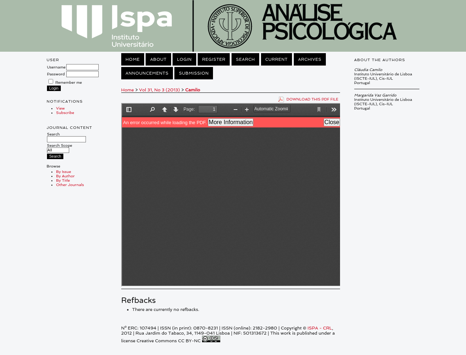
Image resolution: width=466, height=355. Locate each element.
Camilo (192, 89)
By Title (63, 180)
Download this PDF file (313, 99)
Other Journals (70, 184)
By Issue (63, 171)
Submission (194, 73)
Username (56, 67)
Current (276, 59)
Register (213, 59)
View (60, 108)
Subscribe (65, 112)
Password (56, 74)
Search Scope (59, 147)
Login (184, 59)
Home (133, 59)
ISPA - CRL (320, 328)
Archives (309, 59)
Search (66, 136)
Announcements (147, 73)
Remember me (68, 82)
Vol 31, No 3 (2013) (159, 89)
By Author (65, 176)
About (158, 59)
